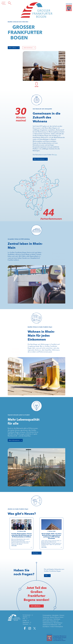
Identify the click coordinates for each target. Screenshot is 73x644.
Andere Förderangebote (56, 626)
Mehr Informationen (39, 159)
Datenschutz (26, 622)
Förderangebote (47, 615)
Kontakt (24, 620)
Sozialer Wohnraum (48, 619)
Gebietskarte (55, 615)
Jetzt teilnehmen (28, 47)
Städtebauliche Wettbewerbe (50, 624)
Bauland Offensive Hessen (56, 617)
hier (55, 154)
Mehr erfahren (13, 47)
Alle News (35, 553)
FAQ (46, 575)
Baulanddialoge (58, 622)
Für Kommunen (27, 615)
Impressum (25, 624)
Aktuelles (25, 616)
